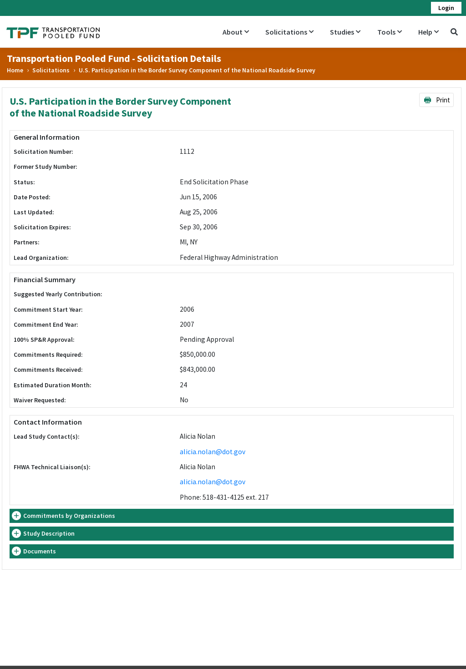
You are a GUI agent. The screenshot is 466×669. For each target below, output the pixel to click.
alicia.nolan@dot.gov (212, 451)
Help (428, 31)
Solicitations (289, 31)
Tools (389, 31)
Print (436, 100)
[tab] (232, 516)
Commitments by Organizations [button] (69, 516)
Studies (345, 31)
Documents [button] (39, 551)
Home (15, 70)
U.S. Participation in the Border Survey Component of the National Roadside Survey (197, 70)
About (236, 31)
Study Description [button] (49, 533)
